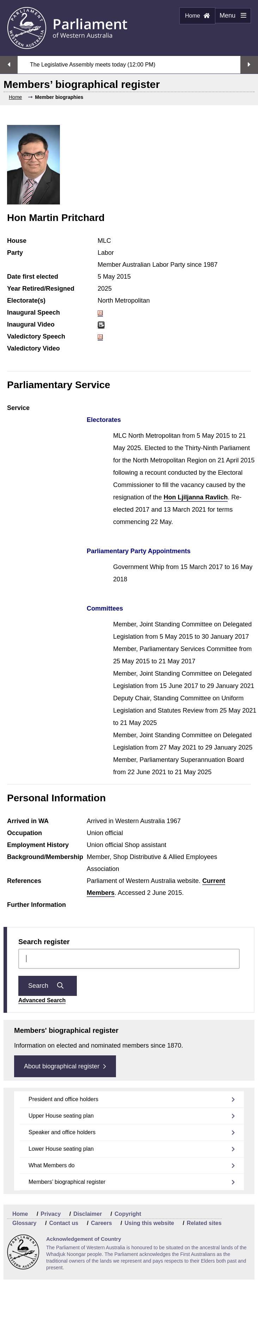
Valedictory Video (33, 348)
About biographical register (65, 1066)
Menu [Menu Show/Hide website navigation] (230, 17)
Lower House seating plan (61, 1149)
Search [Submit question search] (47, 985)
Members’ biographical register (67, 1182)
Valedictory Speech (36, 336)
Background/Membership (45, 856)
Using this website (149, 1223)
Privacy (51, 1214)
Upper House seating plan (61, 1116)
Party (15, 252)
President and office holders (63, 1099)
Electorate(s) (26, 300)
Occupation (24, 832)
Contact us (63, 1223)
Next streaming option (249, 65)
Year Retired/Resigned (40, 288)
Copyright (128, 1214)
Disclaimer (87, 1214)
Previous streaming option (9, 65)
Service (18, 407)
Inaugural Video (31, 324)
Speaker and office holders (62, 1132)
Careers (101, 1223)
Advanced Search (42, 1000)
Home (197, 16)
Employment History (38, 844)
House (16, 240)
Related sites (204, 1223)
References (24, 880)
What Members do (52, 1165)
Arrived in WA (28, 821)
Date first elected (32, 276)
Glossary (24, 1223)
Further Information (36, 904)
